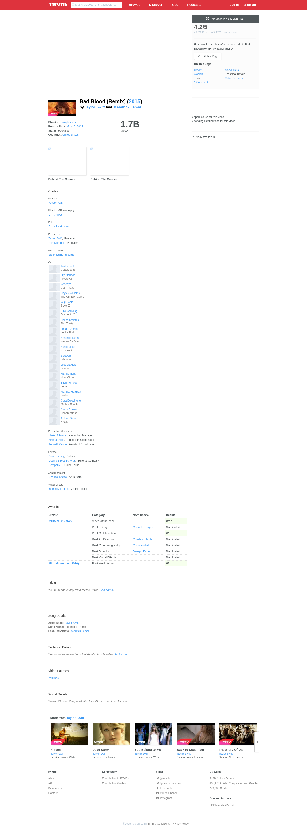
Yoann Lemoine (195, 757)
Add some (106, 590)
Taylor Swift (95, 107)
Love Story (101, 749)
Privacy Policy (180, 823)
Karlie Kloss (68, 346)
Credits (198, 70)
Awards (198, 74)
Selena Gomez (70, 418)
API (50, 783)
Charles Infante (142, 539)
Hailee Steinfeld (70, 320)
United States (70, 134)
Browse (134, 4)
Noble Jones (236, 757)
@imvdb (163, 778)
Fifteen (56, 749)
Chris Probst (141, 545)
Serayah (66, 355)
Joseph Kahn (68, 122)
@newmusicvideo (168, 783)
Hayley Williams (70, 293)
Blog (174, 4)
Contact (53, 793)
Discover (155, 4)
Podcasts (194, 4)
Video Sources (234, 78)
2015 (134, 101)
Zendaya (66, 284)
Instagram (164, 798)
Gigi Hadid (67, 302)
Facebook (164, 788)
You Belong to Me (148, 749)
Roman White (67, 757)
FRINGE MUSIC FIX (222, 804)
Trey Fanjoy (109, 757)
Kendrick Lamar (127, 107)
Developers (55, 788)
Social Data (232, 70)
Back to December (190, 749)
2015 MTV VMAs (60, 521)
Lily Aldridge (68, 275)
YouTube (53, 678)
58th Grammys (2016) (64, 563)
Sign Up (250, 4)
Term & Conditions (159, 823)
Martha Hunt (68, 373)
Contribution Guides (114, 783)
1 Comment (201, 82)
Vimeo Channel (167, 793)
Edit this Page (208, 56)
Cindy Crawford (70, 409)
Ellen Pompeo (69, 382)
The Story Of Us (231, 749)
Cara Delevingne (71, 400)
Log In (234, 4)
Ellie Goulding (69, 311)
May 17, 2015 (75, 126)
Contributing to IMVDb (115, 778)
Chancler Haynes (144, 527)
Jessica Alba (68, 364)
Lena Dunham (69, 328)
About (51, 778)
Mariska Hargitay (71, 391)
